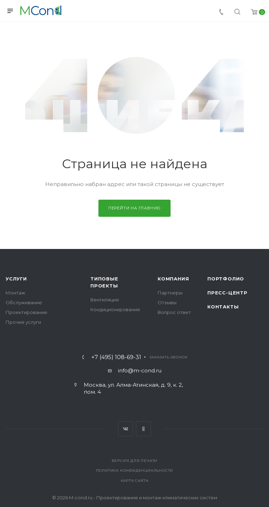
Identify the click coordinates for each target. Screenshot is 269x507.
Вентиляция (104, 299)
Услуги (16, 278)
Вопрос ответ (174, 312)
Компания (173, 278)
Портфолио (225, 278)
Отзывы (167, 302)
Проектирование (26, 312)
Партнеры (170, 292)
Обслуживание (24, 302)
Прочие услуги (23, 322)
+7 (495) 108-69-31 (116, 357)
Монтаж (15, 292)
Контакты (223, 306)
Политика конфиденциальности (134, 470)
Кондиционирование (115, 309)
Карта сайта (135, 480)
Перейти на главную (134, 208)
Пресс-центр (227, 292)
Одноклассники (143, 428)
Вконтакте (125, 428)
